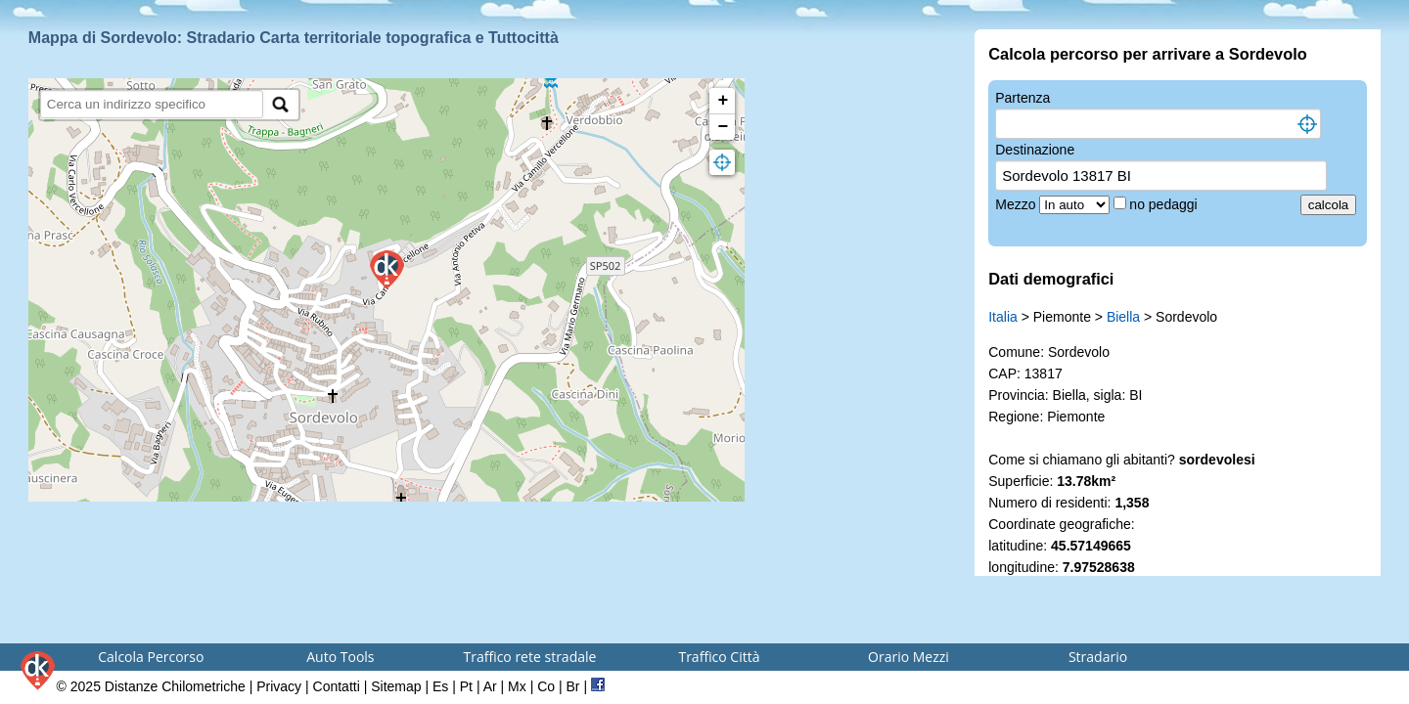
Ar (490, 686)
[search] (152, 104)
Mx (517, 686)
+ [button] (723, 100)
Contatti (336, 686)
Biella (1123, 317)
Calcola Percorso (151, 656)
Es (440, 686)
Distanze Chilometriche (175, 686)
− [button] (723, 127)
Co (546, 686)
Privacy (278, 686)
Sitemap (396, 686)
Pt (466, 686)
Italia (1003, 317)
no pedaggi (1165, 204)
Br (573, 686)
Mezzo (1017, 204)
